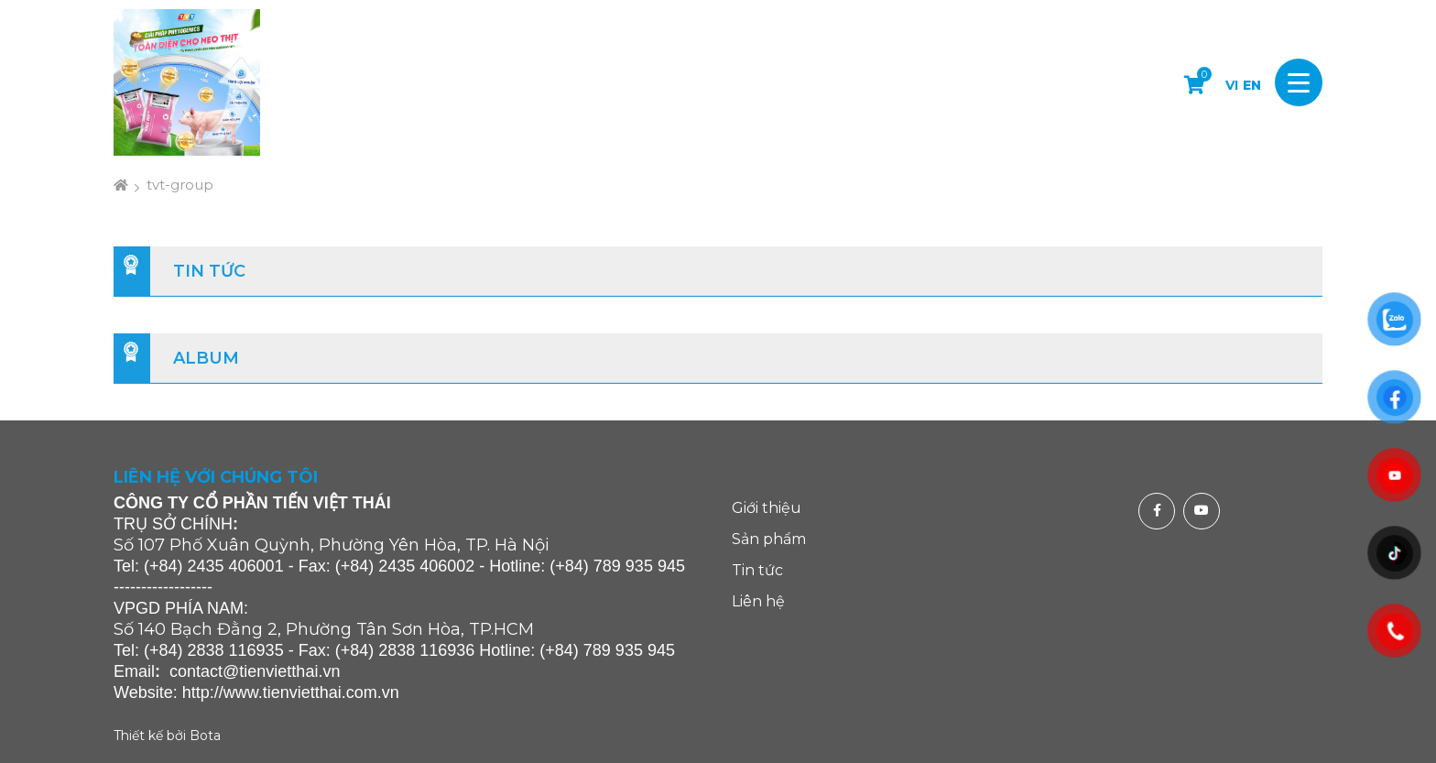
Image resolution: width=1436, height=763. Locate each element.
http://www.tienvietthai (262, 692)
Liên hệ (758, 601)
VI (1231, 85)
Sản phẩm (769, 539)
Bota (205, 735)
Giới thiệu (766, 508)
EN (1252, 85)
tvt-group (180, 184)
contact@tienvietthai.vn (254, 671)
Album (206, 358)
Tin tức (209, 271)
